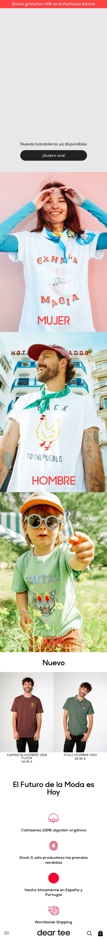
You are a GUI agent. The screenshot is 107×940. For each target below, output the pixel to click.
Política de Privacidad (46, 904)
